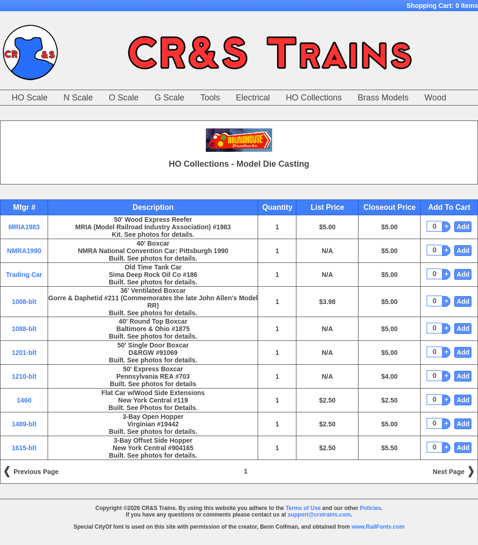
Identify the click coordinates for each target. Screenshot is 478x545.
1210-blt (24, 376)
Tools (210, 97)
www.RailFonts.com (378, 527)
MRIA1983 (24, 227)
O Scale (124, 97)
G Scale (169, 97)
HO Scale (30, 97)
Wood (435, 97)
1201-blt (24, 352)
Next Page (448, 471)
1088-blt (24, 329)
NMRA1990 (24, 251)
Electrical (253, 97)
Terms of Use (303, 508)
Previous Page (36, 471)
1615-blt (24, 448)
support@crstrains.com (319, 514)
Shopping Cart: (442, 5)
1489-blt (24, 424)
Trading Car (24, 274)
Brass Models (383, 97)
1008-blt (24, 301)
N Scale (78, 97)
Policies (370, 508)
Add (463, 226)
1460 (24, 400)
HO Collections (314, 97)
